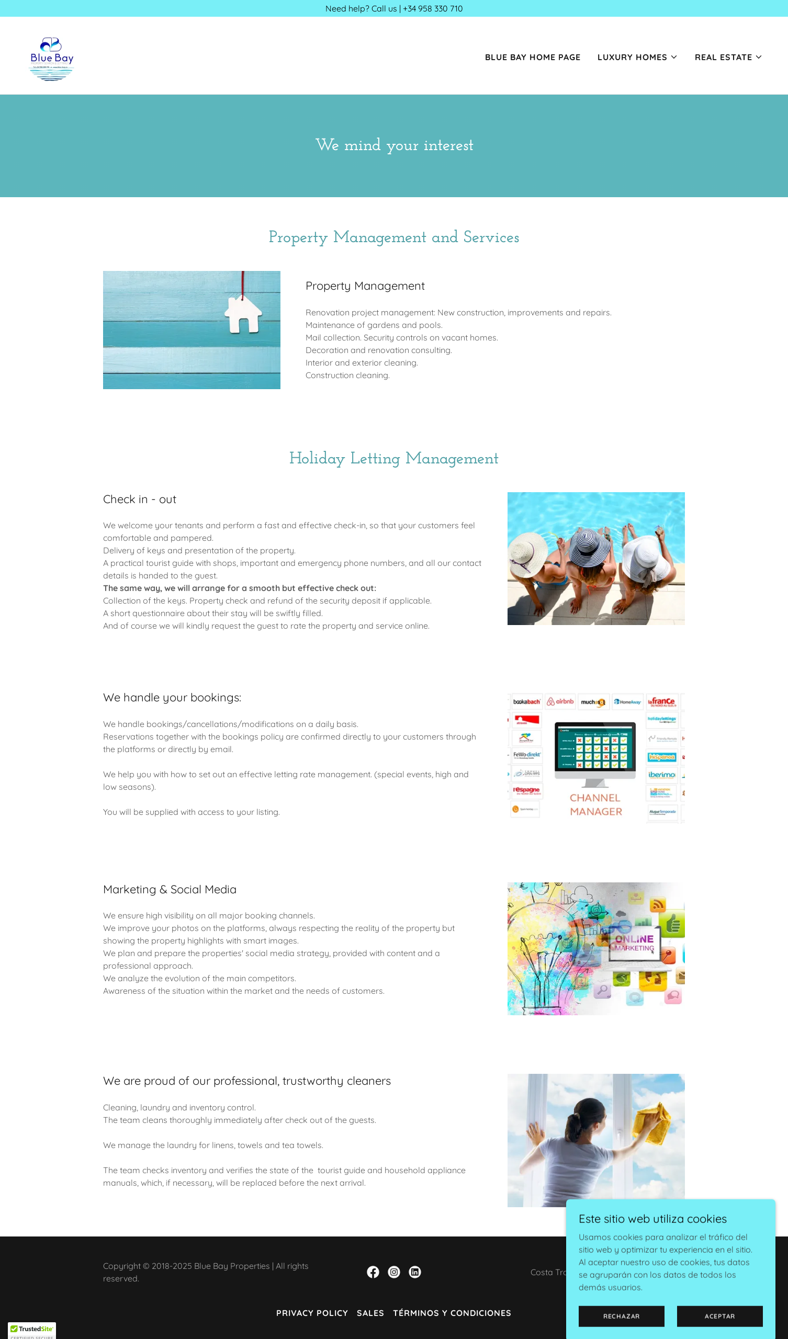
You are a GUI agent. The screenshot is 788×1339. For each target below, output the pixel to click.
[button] (638, 57)
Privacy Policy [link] (312, 1313)
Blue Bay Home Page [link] (533, 57)
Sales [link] (371, 1313)
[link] (51, 54)
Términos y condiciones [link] (452, 1313)
